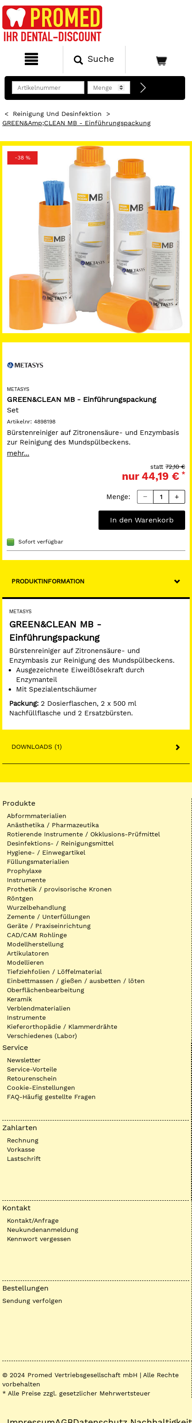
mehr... (18, 453)
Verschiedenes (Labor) (42, 1035)
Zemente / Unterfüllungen (48, 916)
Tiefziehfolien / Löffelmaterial (54, 971)
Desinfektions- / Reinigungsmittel (60, 843)
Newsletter (24, 1060)
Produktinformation (47, 581)
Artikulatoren (28, 953)
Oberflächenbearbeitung (45, 990)
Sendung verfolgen (32, 1300)
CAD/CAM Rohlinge (37, 935)
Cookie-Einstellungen (41, 1087)
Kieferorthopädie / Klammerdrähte (62, 1026)
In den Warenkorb (142, 520)
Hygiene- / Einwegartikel (46, 852)
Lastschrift (24, 1158)
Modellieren (25, 962)
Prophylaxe (24, 870)
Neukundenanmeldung (42, 1229)
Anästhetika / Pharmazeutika (53, 825)
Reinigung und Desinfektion (57, 113)
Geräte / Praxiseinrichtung (49, 925)
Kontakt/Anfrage (33, 1220)
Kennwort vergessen (39, 1238)
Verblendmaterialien (39, 1008)
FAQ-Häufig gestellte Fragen (51, 1096)
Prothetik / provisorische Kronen (59, 889)
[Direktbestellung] (143, 88)
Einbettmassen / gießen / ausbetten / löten (76, 980)
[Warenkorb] (158, 59)
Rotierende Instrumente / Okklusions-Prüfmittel (83, 834)
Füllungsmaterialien (38, 861)
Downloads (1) (36, 746)
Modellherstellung (35, 944)
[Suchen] (94, 59)
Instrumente (26, 880)
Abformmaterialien (36, 815)
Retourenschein (32, 1078)
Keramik (19, 999)
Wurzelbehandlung (36, 907)
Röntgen (20, 898)
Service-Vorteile (32, 1069)
